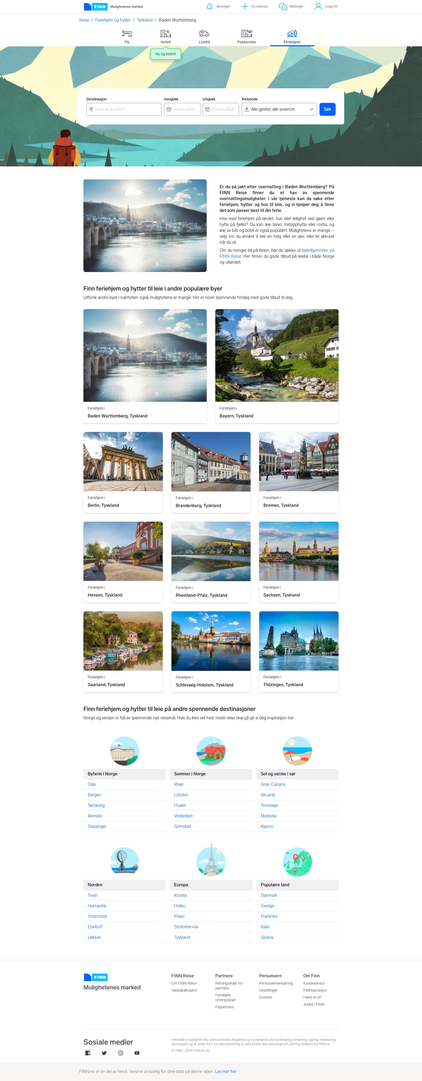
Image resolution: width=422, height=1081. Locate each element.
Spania (267, 937)
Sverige (267, 905)
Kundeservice (314, 983)
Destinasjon (96, 99)
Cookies (265, 997)
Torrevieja (269, 805)
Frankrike (269, 916)
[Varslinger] (217, 6)
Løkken (94, 937)
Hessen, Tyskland (105, 595)
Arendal (95, 815)
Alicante (268, 794)
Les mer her (225, 1071)
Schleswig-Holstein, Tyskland (204, 685)
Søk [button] (327, 109)
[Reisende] (279, 109)
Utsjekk (209, 99)
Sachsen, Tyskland (281, 595)
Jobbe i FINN (313, 1004)
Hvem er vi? (312, 997)
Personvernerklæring (276, 983)
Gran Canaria (273, 784)
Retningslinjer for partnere (229, 986)
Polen (179, 916)
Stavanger (97, 826)
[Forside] (113, 6)
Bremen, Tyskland (280, 505)
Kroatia (180, 895)
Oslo (92, 784)
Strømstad (97, 916)
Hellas (179, 905)
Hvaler (180, 805)
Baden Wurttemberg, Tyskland (117, 416)
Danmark (269, 895)
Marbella (268, 815)
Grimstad (182, 826)
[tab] (127, 35)
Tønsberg (96, 805)
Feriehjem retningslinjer (225, 997)
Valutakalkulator (184, 990)
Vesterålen (183, 815)
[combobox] (123, 109)
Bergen (94, 794)
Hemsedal (97, 905)
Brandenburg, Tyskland (198, 505)
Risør (179, 784)
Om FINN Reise (183, 983)
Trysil (92, 895)
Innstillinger (268, 990)
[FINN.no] (123, 982)
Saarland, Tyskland (106, 685)
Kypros (267, 826)
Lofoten (181, 794)
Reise (84, 20)
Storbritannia (186, 926)
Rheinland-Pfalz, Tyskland (201, 595)
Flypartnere (224, 1007)
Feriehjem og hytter (113, 20)
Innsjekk (171, 99)
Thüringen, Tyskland (283, 685)
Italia (265, 926)
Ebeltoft (95, 926)
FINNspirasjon (315, 990)
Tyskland (145, 20)
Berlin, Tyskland (103, 505)
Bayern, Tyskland (236, 416)
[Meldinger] (291, 6)
